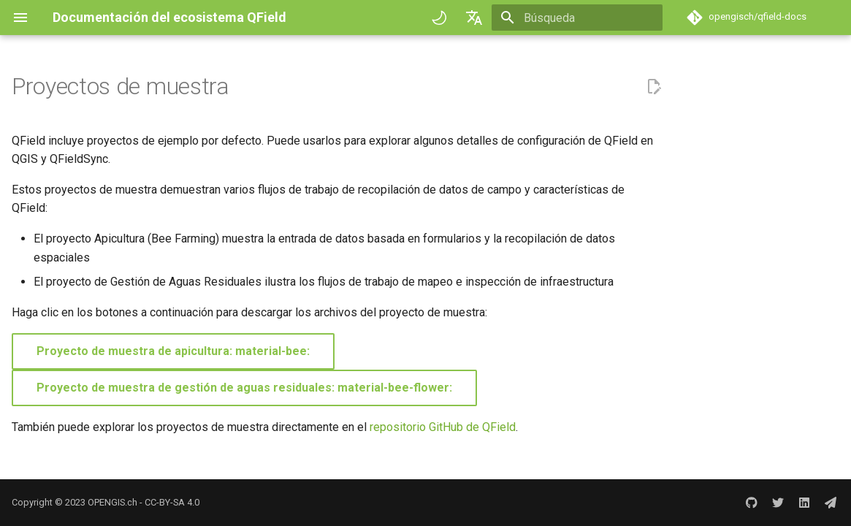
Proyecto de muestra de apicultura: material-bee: (173, 351)
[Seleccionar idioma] (474, 17)
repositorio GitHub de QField (443, 427)
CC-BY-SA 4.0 (172, 502)
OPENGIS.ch (112, 502)
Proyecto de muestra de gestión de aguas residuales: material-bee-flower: (244, 387)
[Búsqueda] (577, 17)
